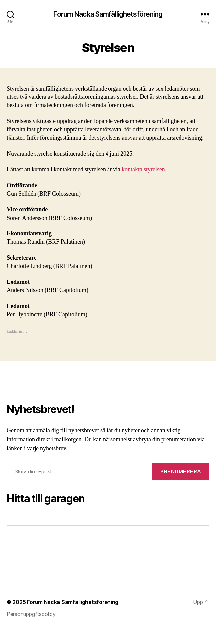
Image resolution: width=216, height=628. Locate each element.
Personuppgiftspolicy (31, 614)
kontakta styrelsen (143, 169)
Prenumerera (180, 471)
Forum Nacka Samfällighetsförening (107, 14)
